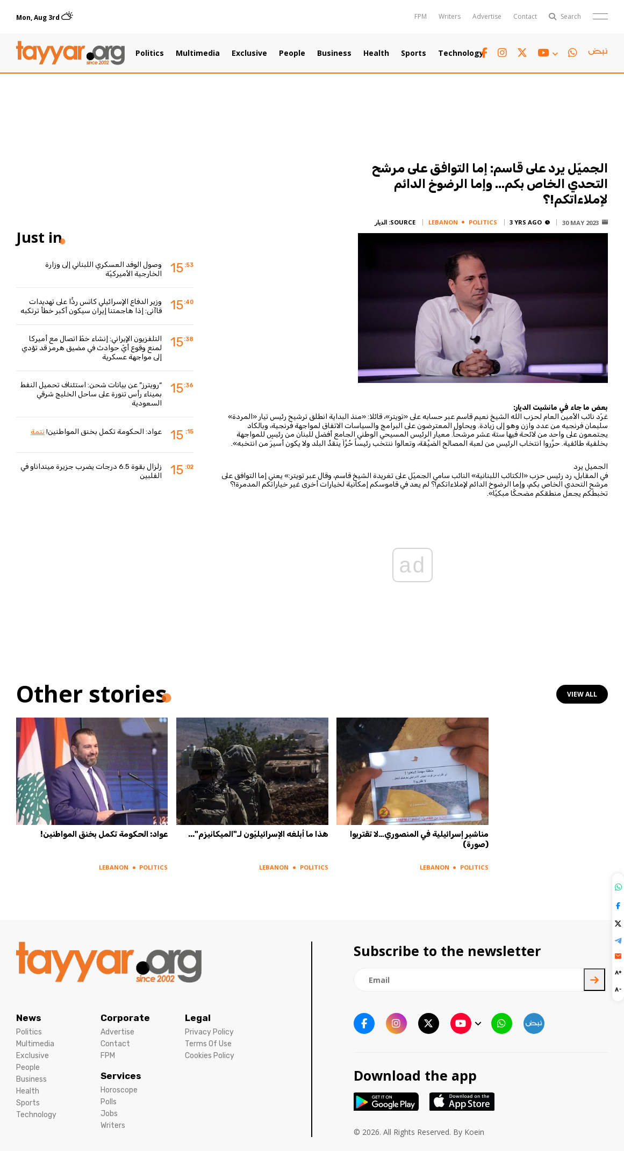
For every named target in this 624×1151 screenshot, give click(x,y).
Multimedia (198, 53)
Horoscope (119, 1090)
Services (121, 1075)
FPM (420, 16)
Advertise (486, 16)
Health (376, 53)
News (28, 1017)
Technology (461, 53)
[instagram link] (502, 53)
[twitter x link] (522, 53)
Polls (109, 1101)
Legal (198, 1017)
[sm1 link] (597, 53)
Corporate (125, 1017)
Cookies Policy (209, 1055)
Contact (525, 16)
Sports (413, 53)
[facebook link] (484, 53)
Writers (450, 16)
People (292, 53)
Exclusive (249, 53)
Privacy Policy (209, 1032)
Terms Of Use (208, 1043)
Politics (149, 53)
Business (334, 53)
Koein (474, 1132)
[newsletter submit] (594, 979)
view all (582, 694)
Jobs (109, 1113)
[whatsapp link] (572, 53)
